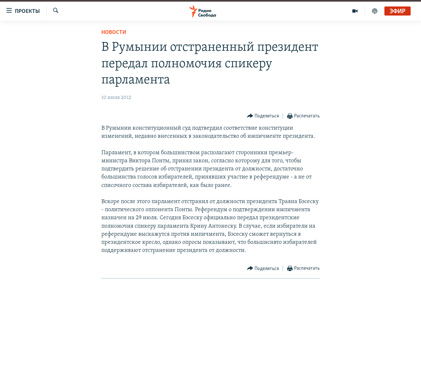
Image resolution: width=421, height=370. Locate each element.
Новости (113, 32)
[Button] (263, 116)
